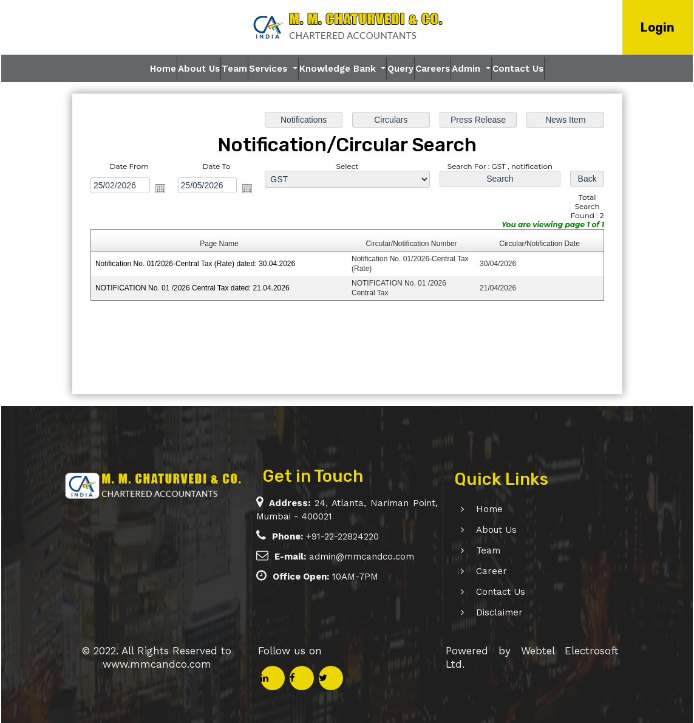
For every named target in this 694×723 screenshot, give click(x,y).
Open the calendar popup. (160, 188)
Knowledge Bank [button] (339, 68)
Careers (432, 68)
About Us (199, 68)
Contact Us (517, 68)
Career (477, 571)
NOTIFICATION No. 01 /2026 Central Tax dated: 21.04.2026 (193, 287)
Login (658, 27)
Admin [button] (467, 68)
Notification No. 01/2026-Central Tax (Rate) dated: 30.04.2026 (195, 263)
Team (234, 68)
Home (163, 68)
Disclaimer (485, 612)
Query (400, 68)
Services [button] (269, 68)
